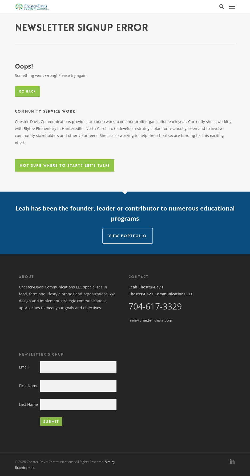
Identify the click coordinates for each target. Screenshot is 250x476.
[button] (232, 6)
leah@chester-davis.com (150, 320)
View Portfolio (127, 235)
